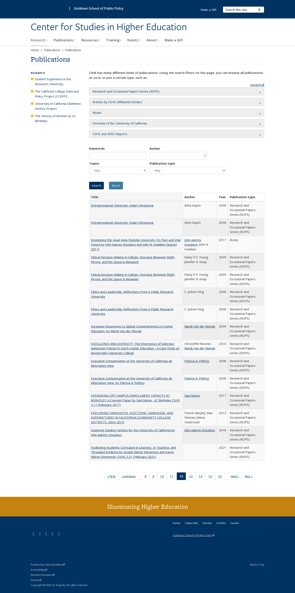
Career (234, 523)
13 (192, 477)
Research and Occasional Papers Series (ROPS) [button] (126, 91)
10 (163, 477)
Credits (221, 523)
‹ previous (129, 477)
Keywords (97, 148)
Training (113, 40)
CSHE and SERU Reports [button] (110, 134)
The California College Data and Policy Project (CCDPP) (57, 93)
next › (236, 477)
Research (39, 40)
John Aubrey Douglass (199, 430)
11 (173, 477)
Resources (90, 40)
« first (112, 477)
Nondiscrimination (43, 575)
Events (133, 40)
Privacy (36, 580)
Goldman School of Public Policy (99, 8)
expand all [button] (257, 85)
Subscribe (191, 523)
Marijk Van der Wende (199, 326)
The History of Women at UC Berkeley (55, 118)
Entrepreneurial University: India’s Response (122, 205)
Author (155, 148)
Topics (94, 163)
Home (35, 50)
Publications (64, 40)
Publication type (162, 163)
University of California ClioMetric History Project (58, 106)
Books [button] (97, 113)
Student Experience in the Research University (53, 81)
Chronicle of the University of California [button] (120, 123)
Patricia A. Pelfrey (196, 361)
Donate (207, 523)
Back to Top (257, 564)
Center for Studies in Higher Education (109, 27)
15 (211, 477)
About (152, 40)
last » (250, 477)
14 (202, 477)
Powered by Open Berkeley (48, 564)
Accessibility (39, 570)
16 (221, 477)
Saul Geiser (192, 395)
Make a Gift (174, 40)
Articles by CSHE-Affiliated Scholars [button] (117, 102)
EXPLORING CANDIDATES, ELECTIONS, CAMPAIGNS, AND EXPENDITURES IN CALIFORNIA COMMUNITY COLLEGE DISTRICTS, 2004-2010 (132, 417)
